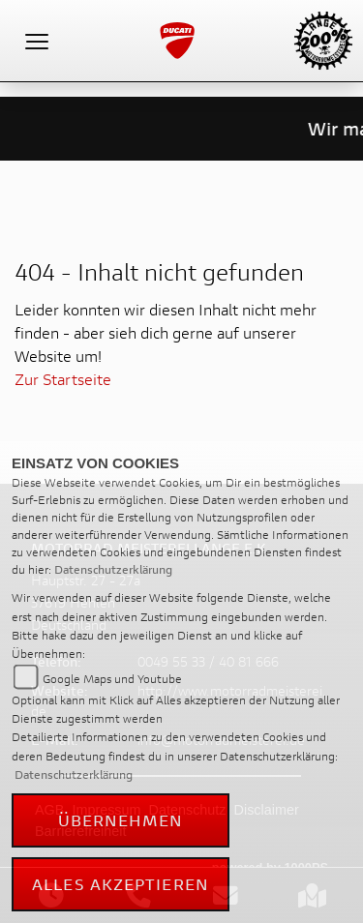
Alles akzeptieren (120, 884)
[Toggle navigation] (36, 40)
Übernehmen (121, 820)
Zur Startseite (63, 379)
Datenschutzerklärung (113, 569)
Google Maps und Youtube (112, 678)
